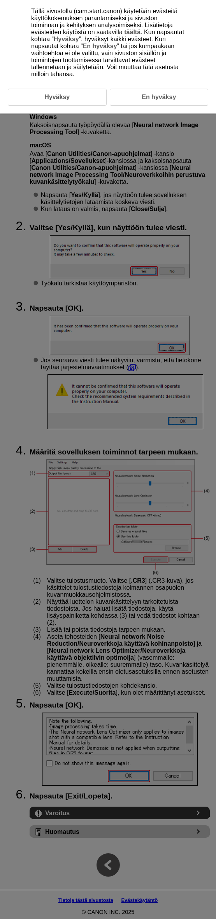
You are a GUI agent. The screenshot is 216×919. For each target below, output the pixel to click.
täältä (132, 32)
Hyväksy (66, 39)
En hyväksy (100, 46)
